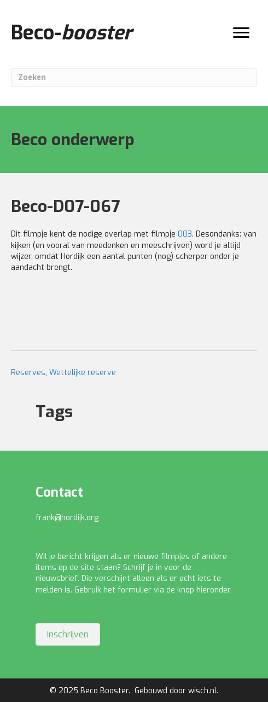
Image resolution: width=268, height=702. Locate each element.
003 (185, 234)
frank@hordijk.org (67, 518)
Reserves (28, 372)
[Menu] (241, 33)
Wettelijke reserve (82, 372)
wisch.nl (202, 691)
